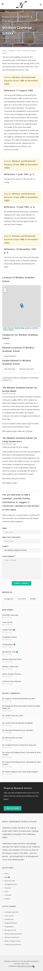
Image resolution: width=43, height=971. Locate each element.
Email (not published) (11, 537)
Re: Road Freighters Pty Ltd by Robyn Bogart (20, 772)
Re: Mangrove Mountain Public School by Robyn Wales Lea (21, 707)
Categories (12, 51)
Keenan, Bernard (26, 369)
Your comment (8, 556)
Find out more (12, 808)
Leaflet (5, 328)
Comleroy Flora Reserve (11, 681)
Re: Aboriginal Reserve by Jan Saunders (17, 730)
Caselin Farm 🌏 (8, 630)
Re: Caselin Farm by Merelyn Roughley (17, 723)
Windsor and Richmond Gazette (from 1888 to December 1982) (21, 80)
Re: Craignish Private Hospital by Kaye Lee (19, 745)
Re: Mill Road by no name (12, 738)
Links (6, 892)
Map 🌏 (7, 877)
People (33, 599)
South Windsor (10, 356)
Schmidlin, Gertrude (10, 615)
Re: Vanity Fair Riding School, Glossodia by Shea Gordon (21, 753)
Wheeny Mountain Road (12, 659)
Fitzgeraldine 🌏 (8, 644)
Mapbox (11, 330)
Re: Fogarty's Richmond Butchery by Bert (18, 698)
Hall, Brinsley (9, 369)
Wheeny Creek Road (10, 666)
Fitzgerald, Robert (9, 637)
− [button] (5, 290)
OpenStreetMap (19, 328)
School (19, 51)
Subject (5, 546)
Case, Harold (7, 622)
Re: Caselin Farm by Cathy (12, 715)
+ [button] (5, 287)
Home (4, 51)
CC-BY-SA (35, 328)
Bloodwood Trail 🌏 (10, 652)
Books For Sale (10, 881)
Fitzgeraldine (9, 927)
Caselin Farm (9, 919)
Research (8, 888)
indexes (7, 899)
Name (4, 528)
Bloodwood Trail (10, 930)
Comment (8, 895)
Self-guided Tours (11, 884)
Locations (22, 599)
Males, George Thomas (11, 674)
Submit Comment (21, 583)
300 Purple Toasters (24, 966)
